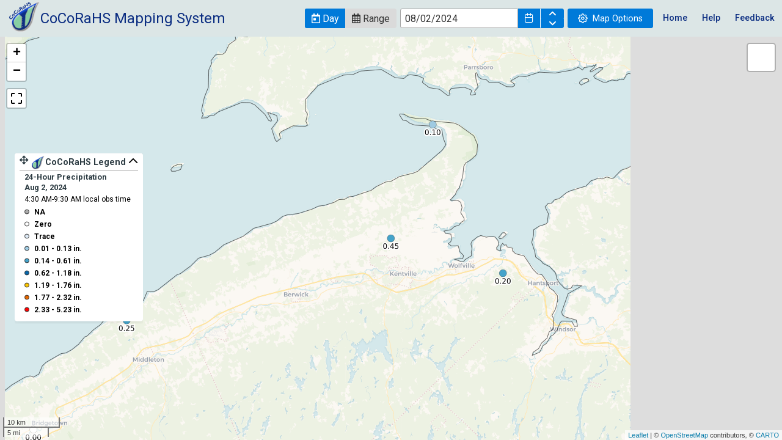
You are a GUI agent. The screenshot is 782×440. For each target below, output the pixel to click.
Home (675, 18)
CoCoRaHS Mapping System (132, 18)
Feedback (755, 18)
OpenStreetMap (684, 435)
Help (711, 18)
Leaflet (638, 435)
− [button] (17, 71)
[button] (325, 18)
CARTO (767, 435)
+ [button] (17, 53)
